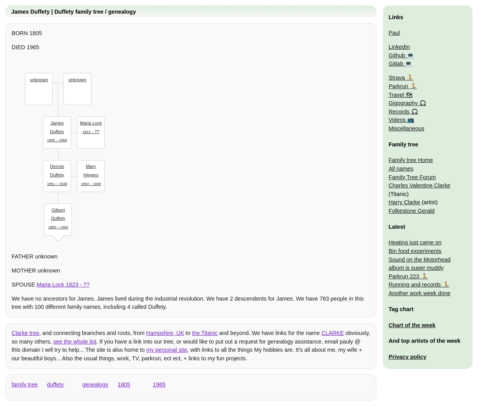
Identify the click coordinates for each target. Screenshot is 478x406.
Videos (397, 120)
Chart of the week (411, 325)
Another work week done (419, 293)
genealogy (95, 384)
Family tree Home (410, 160)
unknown (39, 79)
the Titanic (205, 333)
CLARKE (332, 333)
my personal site (166, 350)
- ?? (91, 126)
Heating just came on (414, 242)
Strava (396, 78)
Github (396, 55)
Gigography (402, 103)
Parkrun (398, 86)
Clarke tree (25, 333)
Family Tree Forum (412, 177)
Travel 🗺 (400, 95)
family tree (25, 384)
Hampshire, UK (165, 333)
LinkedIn (399, 47)
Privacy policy (407, 357)
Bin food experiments (414, 251)
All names (400, 169)
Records (399, 112)
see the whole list (74, 341)
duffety (55, 384)
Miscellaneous (406, 128)
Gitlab (395, 64)
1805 (124, 384)
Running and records (414, 284)
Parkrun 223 (403, 276)
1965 (159, 384)
